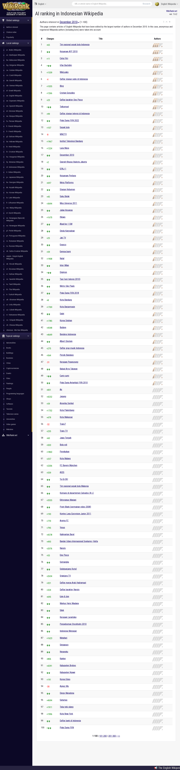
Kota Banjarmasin (67, 306)
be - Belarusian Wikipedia (15, 60)
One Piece (64, 555)
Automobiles (11, 343)
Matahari (63, 638)
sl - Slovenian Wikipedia (14, 269)
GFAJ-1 (63, 168)
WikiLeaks (64, 72)
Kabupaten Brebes (68, 665)
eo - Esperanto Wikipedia (15, 101)
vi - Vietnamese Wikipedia (15, 315)
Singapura (64, 644)
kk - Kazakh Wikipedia (14, 187)
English (40, 3)
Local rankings (15, 43)
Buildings (9, 353)
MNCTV (63, 134)
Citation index (11, 32)
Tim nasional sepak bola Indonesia (74, 44)
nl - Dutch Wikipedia (13, 213)
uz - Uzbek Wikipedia (14, 310)
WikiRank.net (16, 435)
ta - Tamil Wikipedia (13, 284)
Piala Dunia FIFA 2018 (69, 293)
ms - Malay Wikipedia (14, 208)
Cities (8, 363)
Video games (11, 424)
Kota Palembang (67, 410)
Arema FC (64, 520)
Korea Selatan (66, 320)
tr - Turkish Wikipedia (14, 294)
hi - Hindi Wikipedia (13, 147)
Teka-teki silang (66, 707)
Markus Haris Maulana (69, 603)
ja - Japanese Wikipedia (14, 177)
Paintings (9, 383)
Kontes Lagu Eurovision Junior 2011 (75, 513)
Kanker (63, 658)
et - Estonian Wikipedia (14, 111)
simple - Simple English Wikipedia (14, 257)
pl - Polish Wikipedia (13, 231)
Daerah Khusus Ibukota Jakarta (73, 162)
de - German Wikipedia (14, 85)
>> (119, 736)
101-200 (103, 736)
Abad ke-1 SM (66, 224)
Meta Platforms (67, 182)
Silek (62, 610)
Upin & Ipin (64, 596)
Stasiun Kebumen (67, 189)
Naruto (63, 548)
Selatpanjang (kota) (68, 569)
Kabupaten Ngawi (67, 672)
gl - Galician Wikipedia (14, 136)
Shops (8, 399)
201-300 (112, 736)
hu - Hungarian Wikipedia (15, 157)
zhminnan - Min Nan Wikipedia (17, 330)
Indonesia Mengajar (68, 631)
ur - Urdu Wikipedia (13, 305)
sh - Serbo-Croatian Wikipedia (17, 251)
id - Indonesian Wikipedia (15, 167)
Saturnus (63, 700)
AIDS (62, 472)
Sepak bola (64, 127)
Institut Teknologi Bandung (71, 141)
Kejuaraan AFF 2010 (68, 51)
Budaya (63, 327)
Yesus (62, 527)
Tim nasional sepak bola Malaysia (74, 486)
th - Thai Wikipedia (13, 289)
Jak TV (63, 237)
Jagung (63, 396)
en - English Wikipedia (14, 96)
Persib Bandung (67, 355)
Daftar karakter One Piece (71, 99)
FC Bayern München (68, 465)
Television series (12, 414)
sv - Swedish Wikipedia (14, 279)
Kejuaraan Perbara (68, 175)
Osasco (63, 244)
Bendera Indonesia (68, 334)
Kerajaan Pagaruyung (69, 362)
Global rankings (15, 20)
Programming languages (15, 394)
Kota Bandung (66, 299)
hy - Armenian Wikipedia (14, 162)
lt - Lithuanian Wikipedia (15, 203)
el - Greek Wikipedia (13, 91)
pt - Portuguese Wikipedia (15, 236)
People (8, 388)
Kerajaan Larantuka (68, 617)
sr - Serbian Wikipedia (14, 274)
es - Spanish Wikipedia (14, 106)
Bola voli (63, 444)
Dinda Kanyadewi (67, 230)
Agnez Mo (64, 686)
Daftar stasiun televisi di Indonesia (75, 113)
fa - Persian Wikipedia (14, 121)
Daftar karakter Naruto (69, 589)
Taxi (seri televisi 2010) (70, 279)
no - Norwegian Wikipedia (15, 226)
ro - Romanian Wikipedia (15, 241)
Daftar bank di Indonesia (70, 720)
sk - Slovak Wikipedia (14, 264)
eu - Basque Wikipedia (14, 116)
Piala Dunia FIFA (67, 727)
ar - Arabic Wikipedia (13, 50)
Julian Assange (66, 210)
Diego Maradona (67, 693)
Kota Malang (65, 458)
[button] (164, 22)
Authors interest (12, 27)
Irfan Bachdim (66, 65)
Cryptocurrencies (12, 368)
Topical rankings (15, 336)
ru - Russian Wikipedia (14, 246)
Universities (10, 419)
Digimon (63, 272)
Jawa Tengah (65, 437)
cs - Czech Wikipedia (13, 75)
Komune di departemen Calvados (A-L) (77, 493)
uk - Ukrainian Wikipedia (15, 299)
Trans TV (64, 431)
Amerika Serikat (67, 403)
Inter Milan (64, 265)
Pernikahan (64, 451)
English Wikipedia (166, 4)
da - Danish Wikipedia (14, 80)
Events (8, 373)
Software (9, 404)
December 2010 (69, 22)
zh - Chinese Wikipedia (14, 325)
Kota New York (66, 713)
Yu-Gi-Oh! (64, 479)
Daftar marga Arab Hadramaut (73, 582)
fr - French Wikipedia (13, 131)
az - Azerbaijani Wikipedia (15, 55)
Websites (9, 429)
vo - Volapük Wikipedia (14, 320)
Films (8, 378)
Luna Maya (64, 148)
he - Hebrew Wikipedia (14, 142)
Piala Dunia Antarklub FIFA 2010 (74, 382)
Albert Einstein (66, 341)
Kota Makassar (66, 417)
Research (146, 4)
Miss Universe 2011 (68, 203)
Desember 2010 (67, 155)
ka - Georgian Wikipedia (14, 182)
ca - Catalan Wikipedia (14, 70)
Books (8, 348)
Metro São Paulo (67, 286)
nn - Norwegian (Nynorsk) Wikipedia (15, 219)
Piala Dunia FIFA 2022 (69, 120)
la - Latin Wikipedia (13, 198)
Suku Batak (64, 196)
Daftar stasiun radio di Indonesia (74, 79)
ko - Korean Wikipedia (14, 192)
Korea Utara (65, 679)
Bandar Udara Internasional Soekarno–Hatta (79, 541)
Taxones (9, 409)
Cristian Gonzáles (67, 93)
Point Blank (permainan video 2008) (75, 506)
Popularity (10, 37)
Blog (62, 86)
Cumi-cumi (64, 375)
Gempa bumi (65, 251)
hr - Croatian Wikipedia (14, 152)
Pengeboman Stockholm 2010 (73, 624)
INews (62, 217)
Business (9, 358)
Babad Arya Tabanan (68, 368)
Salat (62, 313)
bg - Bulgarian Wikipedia (15, 65)
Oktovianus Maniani (68, 500)
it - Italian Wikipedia (13, 172)
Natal (62, 258)
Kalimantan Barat (67, 534)
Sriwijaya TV (65, 575)
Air (61, 389)
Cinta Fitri (64, 58)
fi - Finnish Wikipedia (13, 126)
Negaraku (64, 651)
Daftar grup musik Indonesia (72, 348)
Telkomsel (64, 106)
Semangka (64, 562)
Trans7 (63, 424)
